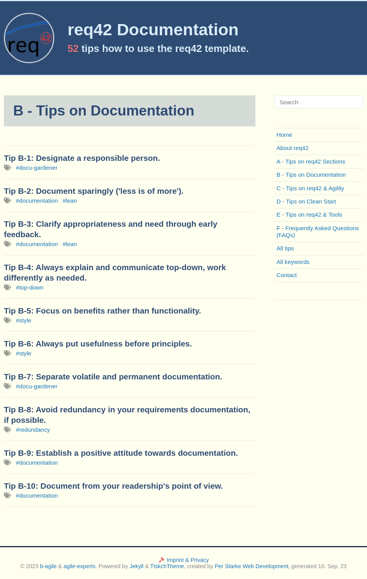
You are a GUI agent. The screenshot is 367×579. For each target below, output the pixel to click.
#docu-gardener (36, 167)
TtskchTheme (167, 566)
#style (23, 320)
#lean (69, 200)
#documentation (37, 200)
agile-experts (79, 566)
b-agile (49, 566)
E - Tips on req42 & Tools (309, 214)
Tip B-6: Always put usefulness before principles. (98, 343)
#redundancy (33, 429)
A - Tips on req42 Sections (310, 161)
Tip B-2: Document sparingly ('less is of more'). (94, 190)
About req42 (292, 148)
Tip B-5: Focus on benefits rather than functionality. (102, 310)
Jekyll (136, 566)
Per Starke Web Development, (252, 566)
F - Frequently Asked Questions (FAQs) (317, 231)
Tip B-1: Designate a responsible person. (82, 157)
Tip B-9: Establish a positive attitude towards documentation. (121, 452)
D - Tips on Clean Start (306, 201)
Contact (286, 275)
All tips (285, 248)
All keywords (292, 261)
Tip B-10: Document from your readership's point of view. (113, 485)
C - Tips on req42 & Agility (310, 188)
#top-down (29, 287)
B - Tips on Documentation (311, 174)
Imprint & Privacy (183, 560)
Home (284, 134)
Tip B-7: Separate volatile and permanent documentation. (113, 376)
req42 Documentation (153, 29)
